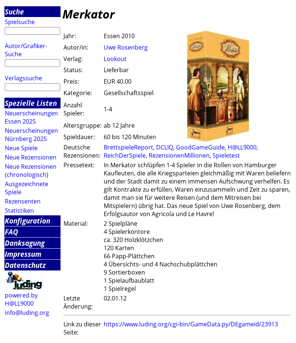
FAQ (11, 232)
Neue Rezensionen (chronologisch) (30, 170)
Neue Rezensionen (30, 157)
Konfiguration (27, 221)
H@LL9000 (242, 147)
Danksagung (25, 243)
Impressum (23, 254)
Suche (14, 12)
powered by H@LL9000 (21, 299)
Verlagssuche (23, 78)
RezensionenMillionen (179, 155)
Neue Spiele (21, 148)
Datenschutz (25, 265)
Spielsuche (20, 22)
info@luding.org (27, 313)
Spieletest (226, 155)
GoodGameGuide (200, 147)
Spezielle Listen (31, 103)
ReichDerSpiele (125, 155)
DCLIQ (164, 147)
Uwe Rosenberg (126, 47)
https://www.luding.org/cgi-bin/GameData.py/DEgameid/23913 (191, 324)
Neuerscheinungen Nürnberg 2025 (31, 135)
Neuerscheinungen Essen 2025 (31, 117)
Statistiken (19, 210)
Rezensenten (23, 201)
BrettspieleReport (128, 147)
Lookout (115, 59)
